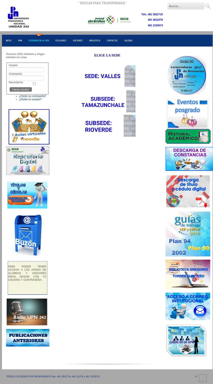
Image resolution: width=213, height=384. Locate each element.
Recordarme (16, 82)
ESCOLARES (60, 40)
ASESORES (78, 40)
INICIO (8, 40)
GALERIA (128, 40)
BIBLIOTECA (94, 40)
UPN (20, 40)
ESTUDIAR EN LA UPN (39, 40)
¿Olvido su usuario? (30, 99)
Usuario (13, 65)
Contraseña (15, 73)
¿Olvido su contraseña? (32, 96)
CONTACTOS (112, 40)
